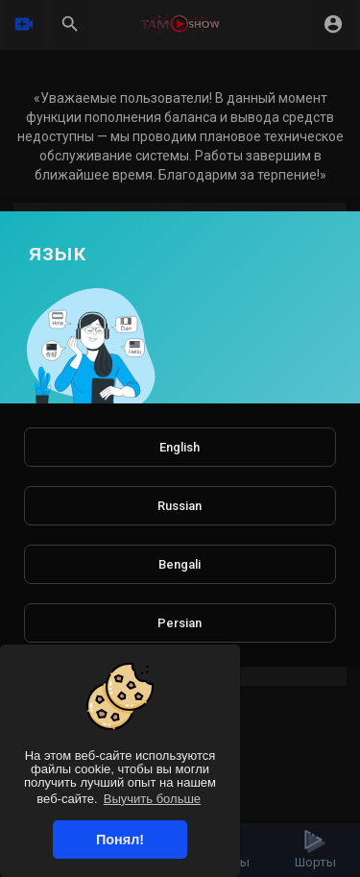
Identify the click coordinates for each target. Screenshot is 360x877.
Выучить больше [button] (152, 799)
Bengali (179, 564)
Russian (179, 506)
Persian (179, 623)
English (179, 447)
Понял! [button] (120, 839)
